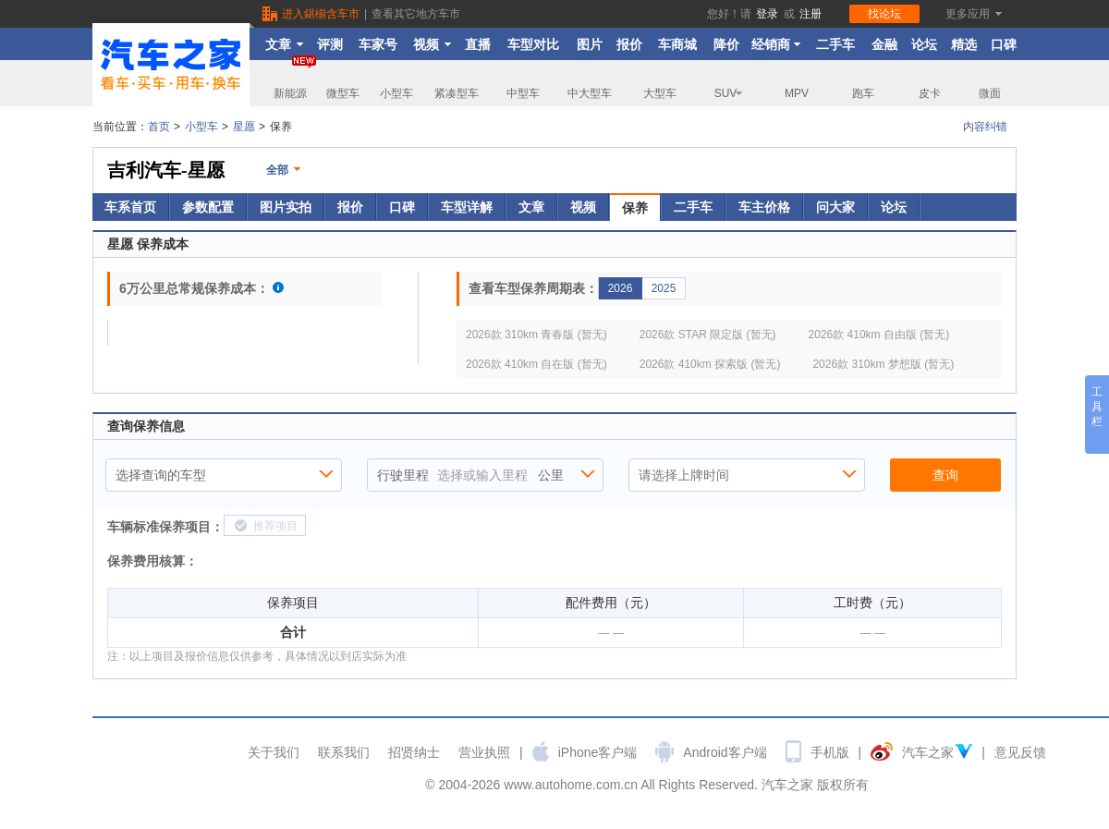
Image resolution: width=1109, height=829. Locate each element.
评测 (330, 44)
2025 (664, 288)
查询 (945, 475)
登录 (767, 13)
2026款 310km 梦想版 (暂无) (883, 364)
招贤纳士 (414, 752)
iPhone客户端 (598, 752)
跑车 (863, 93)
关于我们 (273, 752)
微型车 (343, 93)
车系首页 (130, 207)
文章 (284, 44)
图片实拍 (285, 207)
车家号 (378, 44)
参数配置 (208, 207)
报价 (629, 44)
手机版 (829, 752)
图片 (590, 44)
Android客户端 (724, 752)
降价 (726, 44)
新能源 (295, 80)
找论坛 (884, 13)
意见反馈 (1020, 752)
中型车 (523, 93)
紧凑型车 (456, 93)
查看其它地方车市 (416, 13)
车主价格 (764, 207)
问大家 (835, 207)
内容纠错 (985, 126)
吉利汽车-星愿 (166, 170)
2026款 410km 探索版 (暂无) (710, 364)
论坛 (924, 44)
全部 (277, 170)
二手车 (835, 44)
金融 (884, 44)
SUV (729, 93)
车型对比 (533, 44)
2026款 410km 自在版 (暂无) (536, 364)
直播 (478, 44)
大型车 (659, 93)
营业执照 (484, 752)
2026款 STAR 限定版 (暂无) (708, 334)
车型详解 (467, 207)
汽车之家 (928, 752)
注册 (810, 13)
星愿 (244, 126)
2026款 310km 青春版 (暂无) (536, 334)
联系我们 (344, 752)
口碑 (1004, 44)
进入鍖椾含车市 (321, 13)
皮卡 (930, 93)
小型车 (396, 93)
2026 (620, 288)
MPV (797, 93)
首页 (159, 126)
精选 (964, 44)
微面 (990, 93)
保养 (635, 208)
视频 (432, 44)
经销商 (776, 44)
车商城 (677, 44)
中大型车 (589, 93)
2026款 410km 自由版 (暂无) (879, 334)
